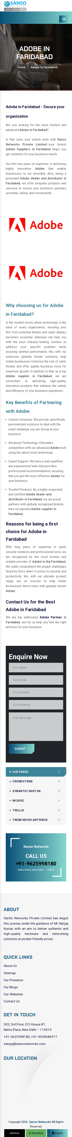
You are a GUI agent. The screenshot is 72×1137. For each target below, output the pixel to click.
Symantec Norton (26, 791)
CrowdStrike (22, 781)
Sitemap (10, 973)
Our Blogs (11, 987)
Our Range (20, 771)
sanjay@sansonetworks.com (25, 1044)
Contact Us (12, 1001)
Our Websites (13, 994)
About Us (10, 966)
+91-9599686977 (44, 1037)
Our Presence (13, 980)
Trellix (18, 810)
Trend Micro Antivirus (30, 819)
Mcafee (18, 800)
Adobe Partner (51, 617)
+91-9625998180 (17, 1037)
